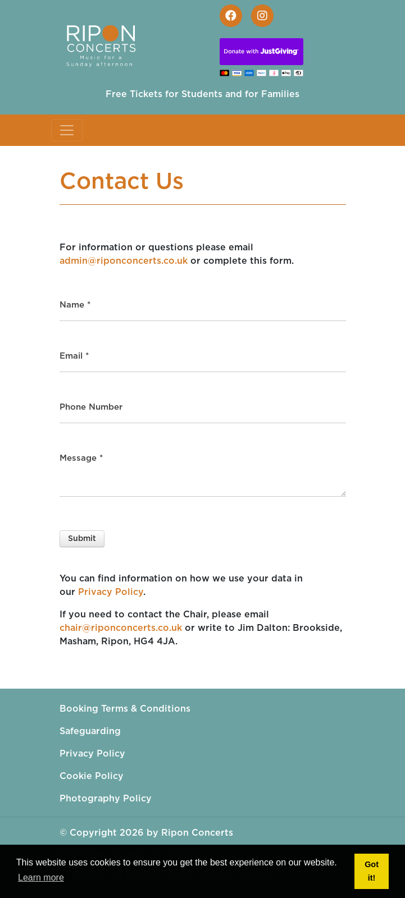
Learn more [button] (41, 877)
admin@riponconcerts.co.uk (124, 260)
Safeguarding (90, 731)
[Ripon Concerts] (106, 43)
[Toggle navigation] (67, 130)
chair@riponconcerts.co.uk (121, 628)
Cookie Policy (92, 776)
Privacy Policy (110, 592)
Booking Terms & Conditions (125, 708)
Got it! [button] (372, 871)
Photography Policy (106, 798)
